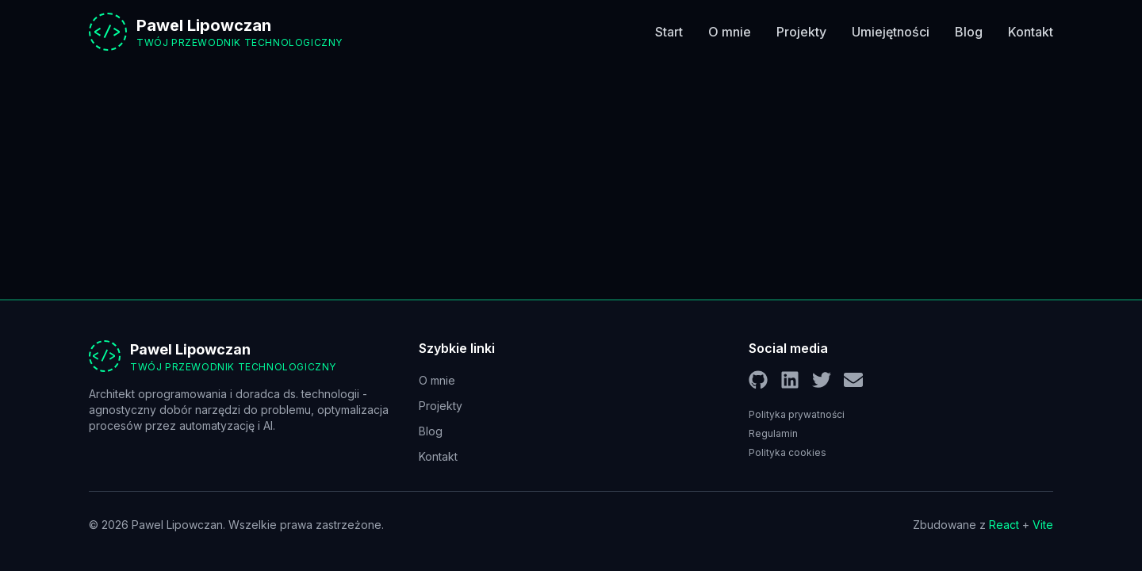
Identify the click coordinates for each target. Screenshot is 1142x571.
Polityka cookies (787, 452)
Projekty (801, 32)
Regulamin (773, 433)
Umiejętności (890, 32)
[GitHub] (758, 379)
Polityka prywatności (797, 414)
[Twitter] (821, 379)
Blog (969, 32)
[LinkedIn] (789, 379)
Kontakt (1030, 32)
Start (669, 32)
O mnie (729, 32)
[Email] (853, 379)
